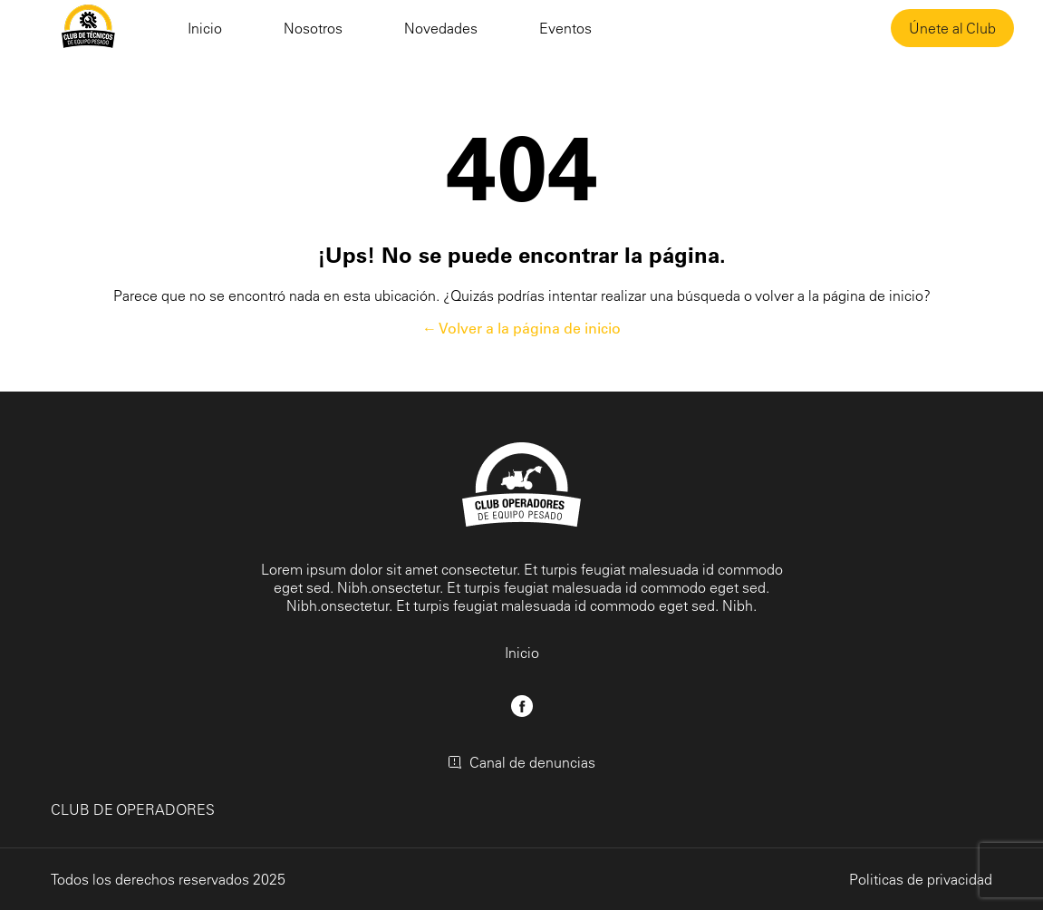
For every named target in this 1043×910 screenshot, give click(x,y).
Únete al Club (952, 28)
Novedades (441, 28)
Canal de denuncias (521, 762)
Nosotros (313, 28)
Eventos (565, 28)
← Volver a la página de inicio (521, 328)
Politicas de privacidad (920, 879)
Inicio (205, 28)
